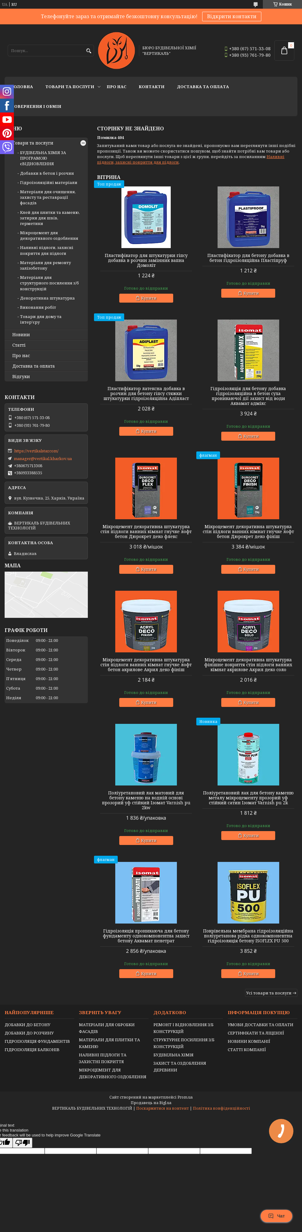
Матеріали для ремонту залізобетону (45, 265)
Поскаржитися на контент (162, 1108)
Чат (276, 1216)
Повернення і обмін (36, 106)
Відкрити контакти (231, 16)
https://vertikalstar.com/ (36, 450)
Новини (21, 334)
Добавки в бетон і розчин (47, 173)
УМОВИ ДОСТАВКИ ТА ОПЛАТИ (260, 1024)
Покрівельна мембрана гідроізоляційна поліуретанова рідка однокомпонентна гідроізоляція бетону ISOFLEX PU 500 (248, 935)
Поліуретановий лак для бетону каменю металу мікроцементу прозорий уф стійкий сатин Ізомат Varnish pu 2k (248, 797)
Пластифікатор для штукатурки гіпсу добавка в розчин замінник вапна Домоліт (146, 260)
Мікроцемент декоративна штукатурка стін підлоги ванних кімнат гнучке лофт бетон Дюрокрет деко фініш (248, 531)
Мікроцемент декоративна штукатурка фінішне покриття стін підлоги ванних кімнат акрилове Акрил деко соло (248, 664)
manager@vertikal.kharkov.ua (43, 458)
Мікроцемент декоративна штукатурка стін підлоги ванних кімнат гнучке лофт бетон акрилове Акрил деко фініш (146, 664)
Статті (19, 345)
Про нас (116, 86)
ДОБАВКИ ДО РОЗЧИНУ (29, 1033)
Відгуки (21, 376)
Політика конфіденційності (221, 1108)
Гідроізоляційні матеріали (48, 182)
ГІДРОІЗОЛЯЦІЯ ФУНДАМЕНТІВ (37, 1041)
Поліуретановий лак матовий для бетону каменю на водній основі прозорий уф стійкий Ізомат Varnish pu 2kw (146, 800)
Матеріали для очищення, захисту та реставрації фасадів (48, 197)
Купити (149, 298)
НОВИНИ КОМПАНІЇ (249, 1041)
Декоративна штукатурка (47, 298)
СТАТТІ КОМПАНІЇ (247, 1049)
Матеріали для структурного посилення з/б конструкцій (49, 283)
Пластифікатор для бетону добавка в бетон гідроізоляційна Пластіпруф (248, 258)
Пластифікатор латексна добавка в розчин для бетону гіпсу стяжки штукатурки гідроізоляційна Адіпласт (146, 393)
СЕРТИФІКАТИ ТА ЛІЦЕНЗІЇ (256, 1033)
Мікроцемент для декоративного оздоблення (49, 235)
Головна (22, 86)
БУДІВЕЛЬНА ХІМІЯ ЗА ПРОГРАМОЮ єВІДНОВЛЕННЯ (43, 158)
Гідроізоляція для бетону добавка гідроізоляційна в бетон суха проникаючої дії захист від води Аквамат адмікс (248, 396)
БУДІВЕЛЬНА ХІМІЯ (173, 1055)
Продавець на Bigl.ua (151, 1102)
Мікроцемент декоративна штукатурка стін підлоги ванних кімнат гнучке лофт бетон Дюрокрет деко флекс (146, 531)
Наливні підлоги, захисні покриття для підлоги (46, 250)
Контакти (152, 86)
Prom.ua (185, 1097)
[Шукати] (88, 51)
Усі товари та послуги (269, 993)
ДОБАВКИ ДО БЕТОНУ (27, 1024)
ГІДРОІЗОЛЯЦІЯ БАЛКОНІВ (32, 1049)
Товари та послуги (69, 86)
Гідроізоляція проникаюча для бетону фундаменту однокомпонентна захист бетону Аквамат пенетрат (146, 935)
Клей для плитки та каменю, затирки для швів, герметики (50, 218)
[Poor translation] (22, 1143)
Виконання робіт (38, 307)
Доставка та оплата (203, 86)
